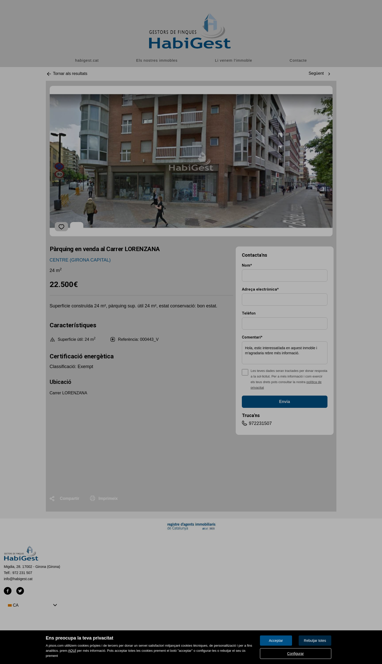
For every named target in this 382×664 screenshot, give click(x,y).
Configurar (295, 654)
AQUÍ (72, 651)
